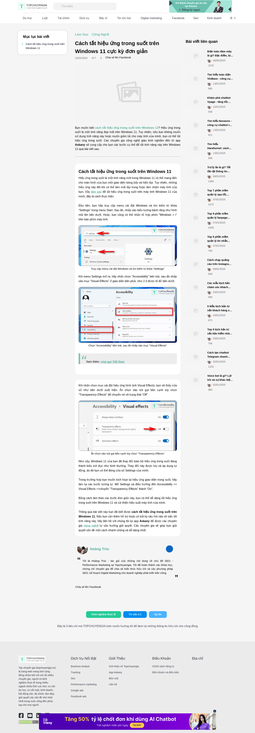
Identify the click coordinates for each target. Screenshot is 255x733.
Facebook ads (78, 696)
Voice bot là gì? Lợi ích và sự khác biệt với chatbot (219, 379)
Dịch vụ (84, 18)
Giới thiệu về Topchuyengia (124, 666)
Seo (195, 18)
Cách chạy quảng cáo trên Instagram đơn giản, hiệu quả (219, 263)
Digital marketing (151, 18)
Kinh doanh (214, 18)
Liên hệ (113, 684)
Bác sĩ (103, 18)
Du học (27, 18)
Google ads (77, 690)
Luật (45, 18)
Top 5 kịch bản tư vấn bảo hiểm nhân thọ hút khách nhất (219, 333)
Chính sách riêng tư (163, 666)
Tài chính (63, 18)
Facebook (178, 18)
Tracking (75, 672)
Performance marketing (84, 684)
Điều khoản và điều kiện (165, 672)
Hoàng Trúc (99, 549)
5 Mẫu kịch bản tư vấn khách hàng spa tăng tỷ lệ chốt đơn (220, 310)
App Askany (115, 672)
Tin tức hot (124, 18)
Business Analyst (80, 666)
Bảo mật (113, 678)
